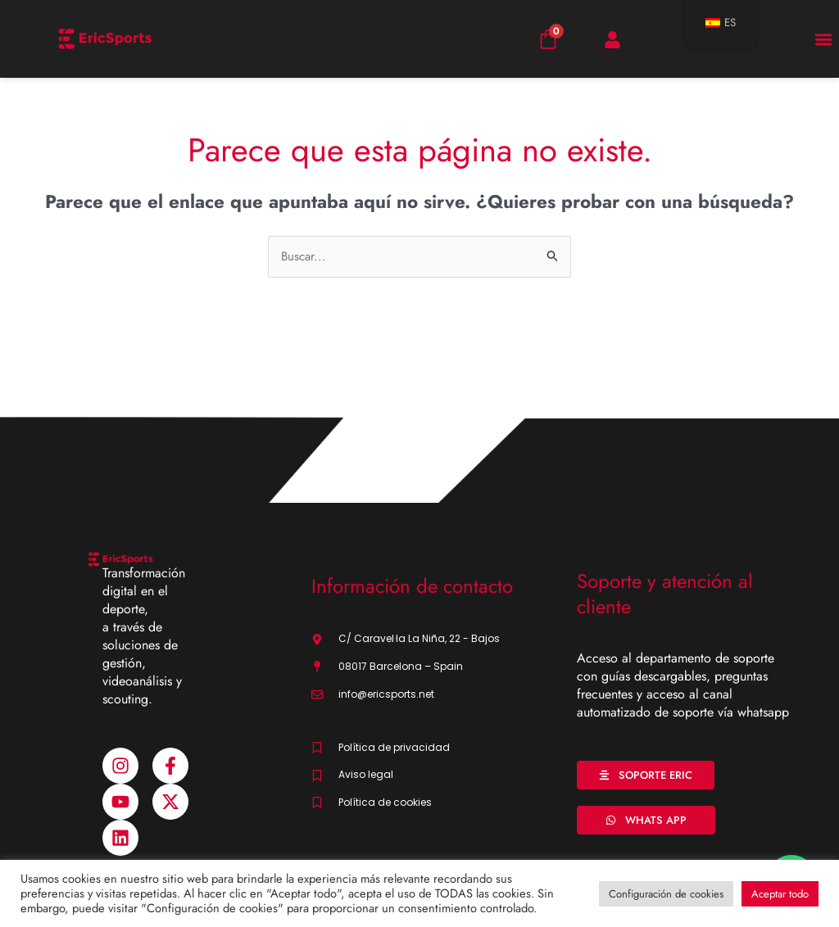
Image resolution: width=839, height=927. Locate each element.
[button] (823, 38)
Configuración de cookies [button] (666, 894)
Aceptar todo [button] (780, 894)
